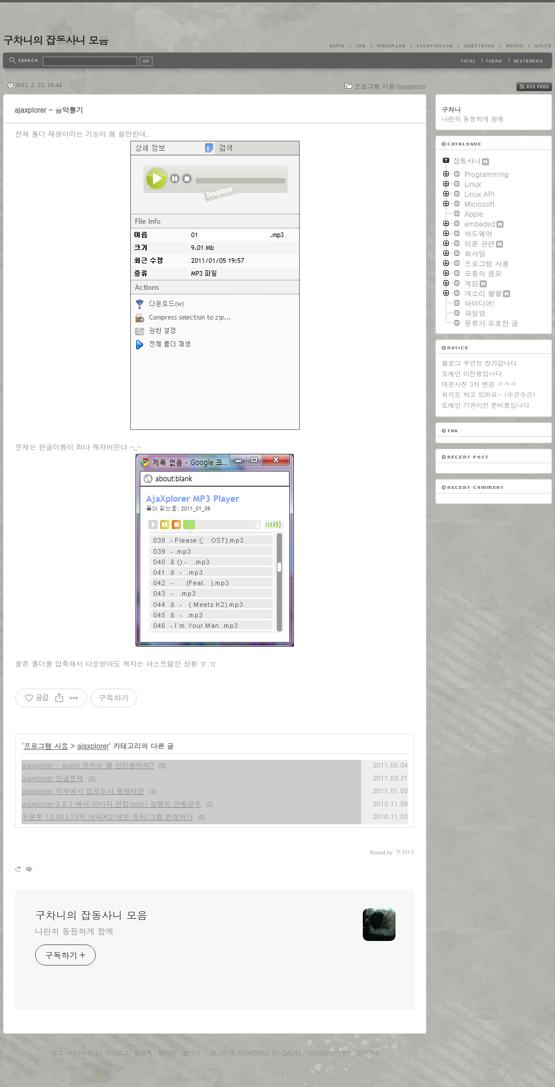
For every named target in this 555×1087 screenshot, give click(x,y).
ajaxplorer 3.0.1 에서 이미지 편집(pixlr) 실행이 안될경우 (111, 803)
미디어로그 (83, 1052)
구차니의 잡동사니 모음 (55, 40)
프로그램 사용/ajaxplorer (390, 86)
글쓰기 (191, 1052)
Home (340, 45)
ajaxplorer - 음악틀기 (49, 109)
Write (540, 45)
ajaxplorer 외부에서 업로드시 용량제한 (83, 791)
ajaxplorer (93, 746)
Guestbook (479, 45)
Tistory (366, 1052)
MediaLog (391, 45)
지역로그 (116, 1052)
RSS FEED (543, 86)
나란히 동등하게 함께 (74, 931)
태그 (56, 1052)
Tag (360, 45)
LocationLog (434, 45)
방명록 (143, 1052)
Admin (514, 45)
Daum (291, 1052)
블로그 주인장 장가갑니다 (479, 363)
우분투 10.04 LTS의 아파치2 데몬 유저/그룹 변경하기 (107, 816)
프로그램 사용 (46, 746)
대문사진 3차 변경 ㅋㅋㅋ (479, 384)
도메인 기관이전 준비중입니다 (485, 405)
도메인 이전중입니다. (473, 373)
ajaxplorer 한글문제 (53, 778)
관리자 (167, 1052)
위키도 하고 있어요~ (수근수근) (488, 394)
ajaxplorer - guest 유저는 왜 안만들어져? (88, 765)
